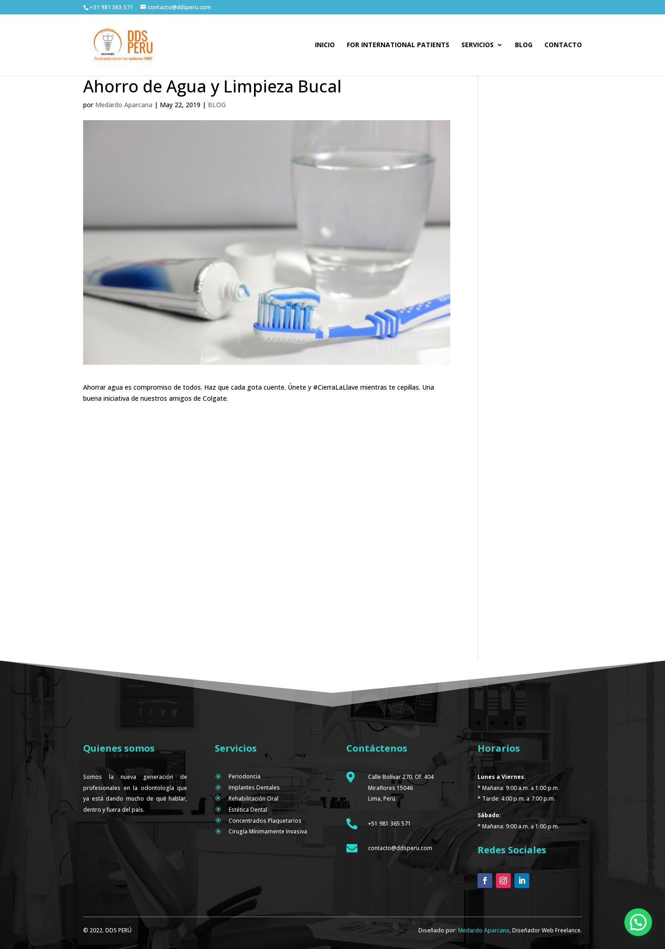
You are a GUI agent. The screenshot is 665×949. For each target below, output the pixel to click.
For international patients (398, 45)
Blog (523, 45)
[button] (638, 922)
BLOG (217, 104)
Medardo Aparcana (123, 104)
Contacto (563, 45)
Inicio (325, 45)
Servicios (477, 45)
